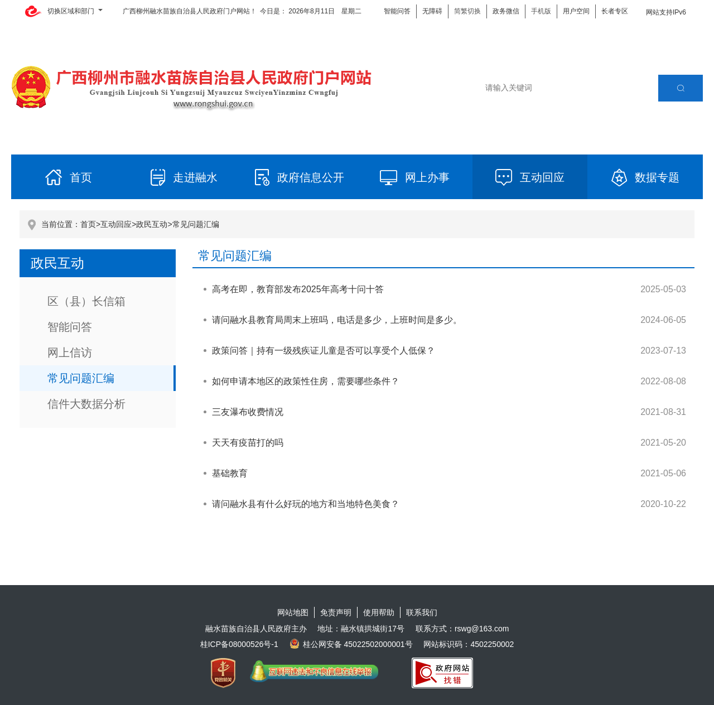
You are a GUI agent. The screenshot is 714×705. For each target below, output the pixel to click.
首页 (88, 224)
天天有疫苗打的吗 (247, 442)
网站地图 (292, 612)
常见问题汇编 (195, 224)
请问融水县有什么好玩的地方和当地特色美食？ (305, 504)
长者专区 (614, 11)
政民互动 (151, 224)
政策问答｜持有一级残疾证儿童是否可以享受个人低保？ (323, 350)
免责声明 (335, 612)
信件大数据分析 (86, 404)
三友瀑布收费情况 (247, 412)
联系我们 (421, 612)
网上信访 (69, 352)
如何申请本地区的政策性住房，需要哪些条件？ (305, 381)
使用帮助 (378, 612)
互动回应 (116, 224)
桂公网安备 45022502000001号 (351, 644)
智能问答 (397, 11)
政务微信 (506, 11)
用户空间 (576, 11)
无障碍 (432, 11)
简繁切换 (467, 11)
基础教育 (230, 473)
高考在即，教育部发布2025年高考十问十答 (298, 289)
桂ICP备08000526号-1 (239, 644)
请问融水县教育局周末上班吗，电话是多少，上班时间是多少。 (337, 320)
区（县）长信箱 (86, 301)
